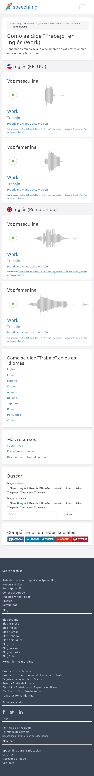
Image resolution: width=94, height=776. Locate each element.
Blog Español (10, 619)
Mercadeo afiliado (14, 758)
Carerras (8, 754)
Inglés (11, 369)
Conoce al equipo (13, 592)
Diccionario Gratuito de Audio (65, 23)
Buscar (69, 514)
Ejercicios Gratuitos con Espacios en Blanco (30, 687)
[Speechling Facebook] (5, 712)
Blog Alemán (10, 631)
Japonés (12, 403)
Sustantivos (15, 445)
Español (12, 380)
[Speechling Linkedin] (23, 712)
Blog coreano (10, 648)
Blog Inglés (9, 627)
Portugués (14, 414)
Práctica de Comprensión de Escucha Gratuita (32, 675)
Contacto (8, 762)
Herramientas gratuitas (35, 23)
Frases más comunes (21, 451)
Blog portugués (12, 640)
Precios (7, 600)
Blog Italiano (10, 636)
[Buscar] (32, 514)
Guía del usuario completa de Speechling (29, 580)
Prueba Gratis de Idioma (18, 683)
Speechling (15, 23)
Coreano (12, 420)
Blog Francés (10, 623)
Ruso (10, 409)
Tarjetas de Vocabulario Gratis (22, 679)
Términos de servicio (15, 731)
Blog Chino (9, 656)
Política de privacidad (16, 727)
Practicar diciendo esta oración (27, 123)
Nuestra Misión (12, 584)
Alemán (12, 392)
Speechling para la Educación (21, 750)
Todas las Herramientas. (18, 695)
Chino (11, 386)
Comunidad (10, 604)
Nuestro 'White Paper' (16, 596)
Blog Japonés (11, 652)
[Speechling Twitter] (14, 712)
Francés (12, 375)
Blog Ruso (8, 644)
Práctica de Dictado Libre (18, 671)
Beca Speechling (13, 588)
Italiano (12, 397)
